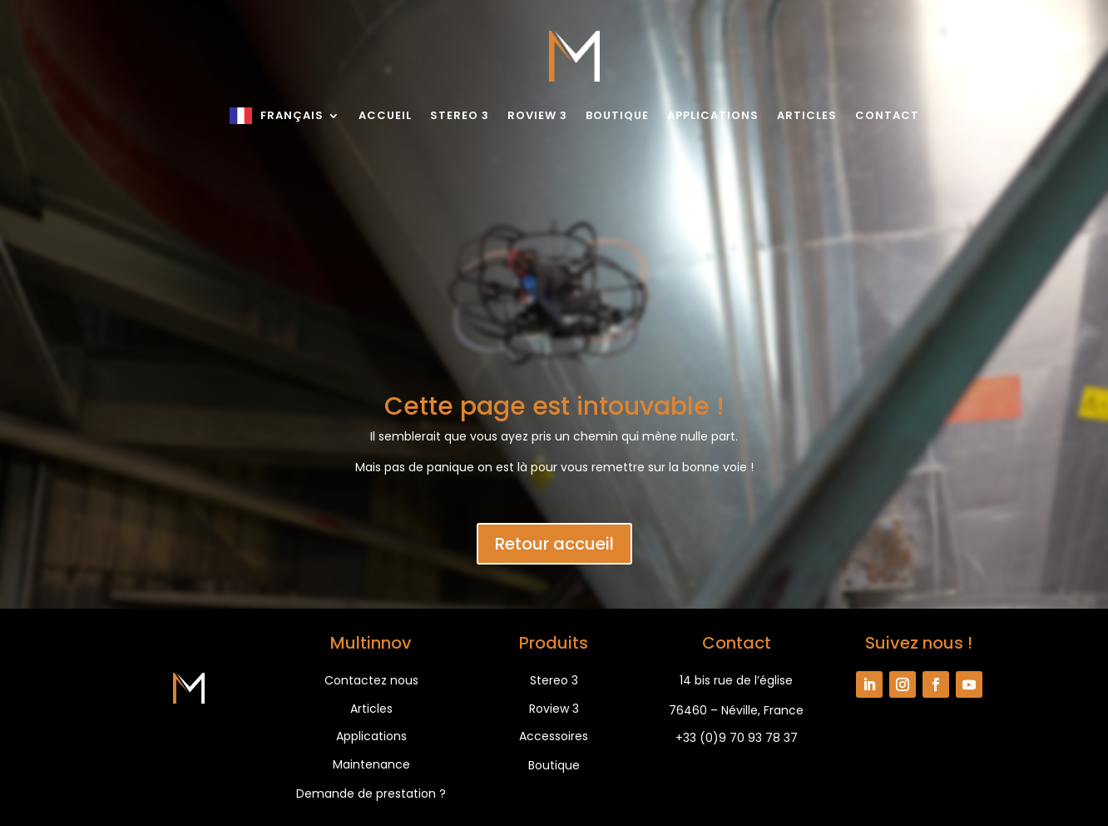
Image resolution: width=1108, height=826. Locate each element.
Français (292, 115)
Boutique (617, 115)
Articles (807, 115)
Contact (887, 115)
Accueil (385, 115)
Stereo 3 (459, 115)
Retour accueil (554, 543)
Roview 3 (537, 115)
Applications (713, 115)
